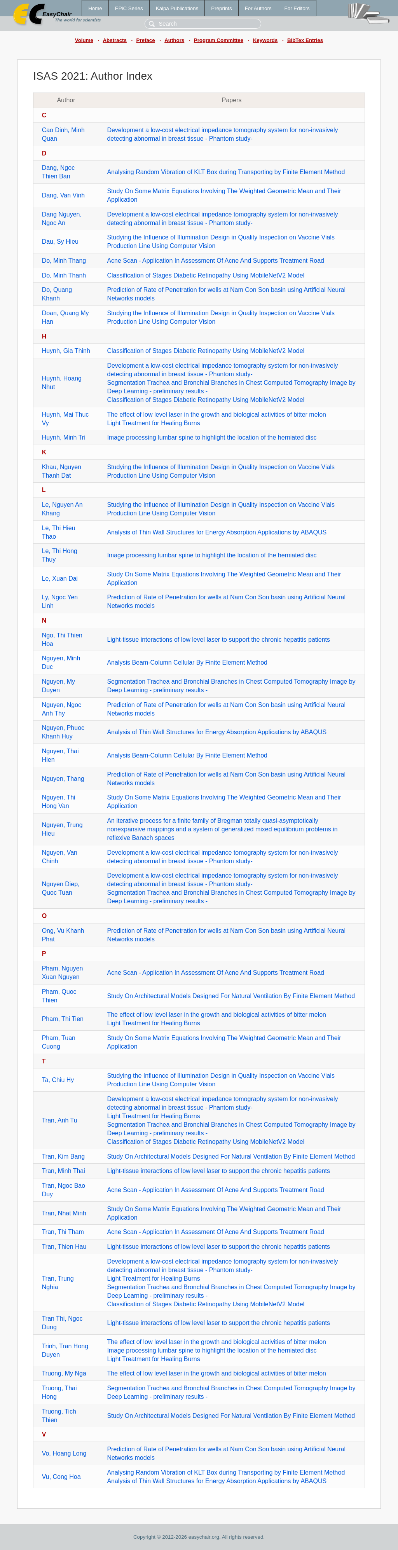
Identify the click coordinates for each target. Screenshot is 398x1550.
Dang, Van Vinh (63, 195)
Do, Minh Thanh (64, 275)
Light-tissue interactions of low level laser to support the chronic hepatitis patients (218, 639)
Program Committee (218, 40)
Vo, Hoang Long (64, 1453)
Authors (174, 40)
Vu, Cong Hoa (61, 1476)
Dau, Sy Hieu (60, 241)
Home (95, 8)
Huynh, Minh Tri (64, 437)
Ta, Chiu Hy (58, 1080)
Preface (145, 40)
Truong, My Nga (64, 1373)
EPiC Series (129, 8)
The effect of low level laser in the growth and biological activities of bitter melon (216, 414)
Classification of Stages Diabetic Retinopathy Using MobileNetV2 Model (205, 275)
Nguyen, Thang (63, 778)
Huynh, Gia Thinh (66, 350)
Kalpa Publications (177, 8)
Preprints (221, 8)
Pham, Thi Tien (63, 1019)
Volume (84, 40)
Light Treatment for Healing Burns (153, 423)
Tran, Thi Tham (63, 1232)
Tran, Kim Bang (63, 1156)
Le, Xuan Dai (60, 578)
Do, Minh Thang (64, 260)
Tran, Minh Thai (63, 1171)
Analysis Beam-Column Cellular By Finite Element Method (187, 662)
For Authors (258, 8)
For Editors (297, 8)
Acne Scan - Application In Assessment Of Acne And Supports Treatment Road (215, 260)
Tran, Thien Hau (64, 1246)
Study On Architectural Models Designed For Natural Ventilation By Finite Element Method (231, 996)
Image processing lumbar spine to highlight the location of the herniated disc (211, 437)
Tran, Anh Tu (59, 1120)
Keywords (265, 40)
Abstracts (114, 40)
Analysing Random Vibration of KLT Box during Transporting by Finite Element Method (226, 172)
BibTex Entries (305, 40)
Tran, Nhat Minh (64, 1213)
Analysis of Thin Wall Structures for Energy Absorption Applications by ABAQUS (216, 532)
